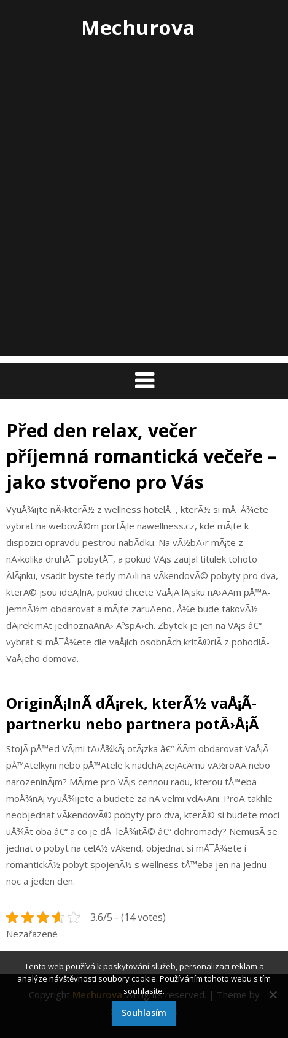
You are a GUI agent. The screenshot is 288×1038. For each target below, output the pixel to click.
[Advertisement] (144, 212)
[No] (273, 994)
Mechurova (138, 27)
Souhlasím (144, 1012)
